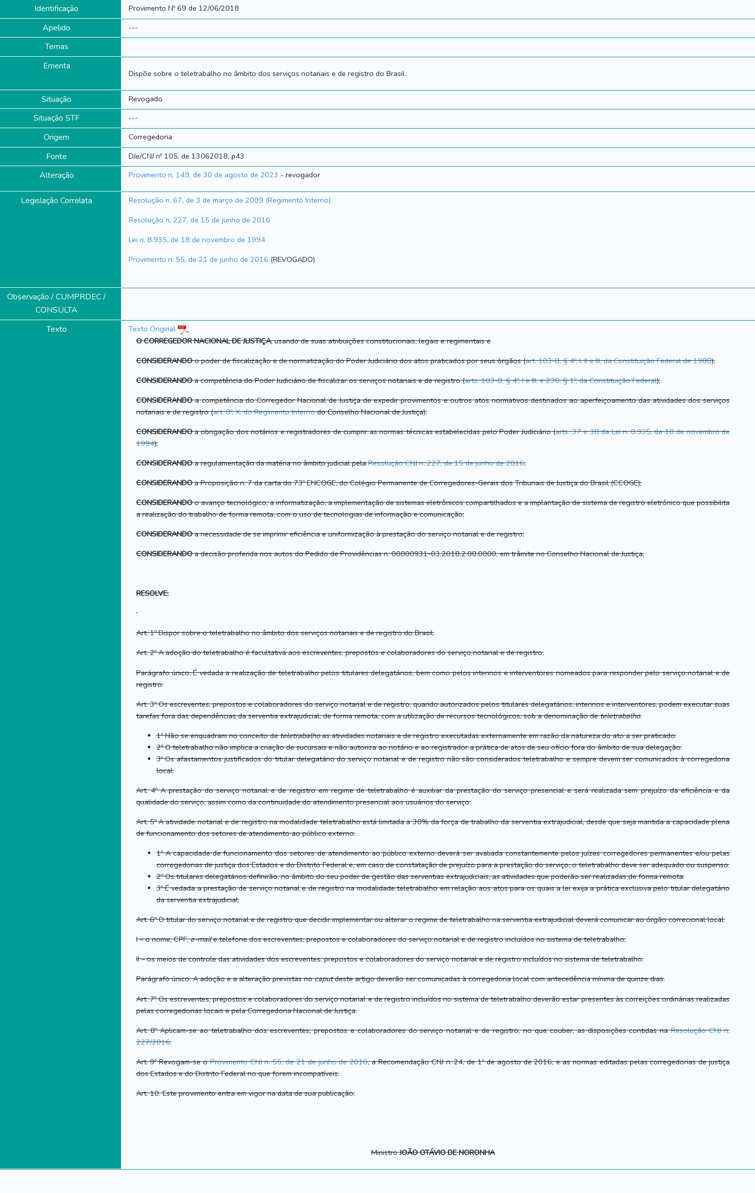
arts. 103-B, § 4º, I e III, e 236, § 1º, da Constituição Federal (561, 380)
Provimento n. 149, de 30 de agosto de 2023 (204, 175)
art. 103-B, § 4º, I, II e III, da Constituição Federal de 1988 (618, 361)
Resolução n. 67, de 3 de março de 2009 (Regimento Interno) (230, 200)
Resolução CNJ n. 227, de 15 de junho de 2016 (446, 463)
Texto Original (152, 329)
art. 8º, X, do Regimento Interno (264, 412)
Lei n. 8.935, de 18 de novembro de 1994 (197, 240)
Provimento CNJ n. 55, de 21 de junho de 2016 (289, 1062)
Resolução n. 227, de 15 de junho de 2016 (199, 220)
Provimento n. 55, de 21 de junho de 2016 (198, 259)
